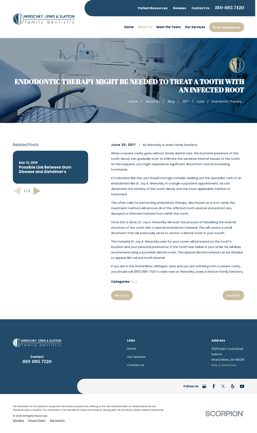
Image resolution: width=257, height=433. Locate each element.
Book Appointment (226, 27)
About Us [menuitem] (145, 27)
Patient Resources (153, 8)
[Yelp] (232, 386)
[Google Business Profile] (204, 386)
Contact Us (201, 8)
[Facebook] (214, 386)
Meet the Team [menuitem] (168, 27)
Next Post (233, 295)
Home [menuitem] (129, 27)
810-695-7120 (229, 7)
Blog (134, 281)
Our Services (136, 357)
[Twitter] (223, 386)
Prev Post (122, 295)
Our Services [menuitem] (195, 27)
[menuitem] (18, 420)
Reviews (179, 8)
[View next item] (37, 191)
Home (131, 348)
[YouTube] (242, 386)
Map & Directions (224, 365)
